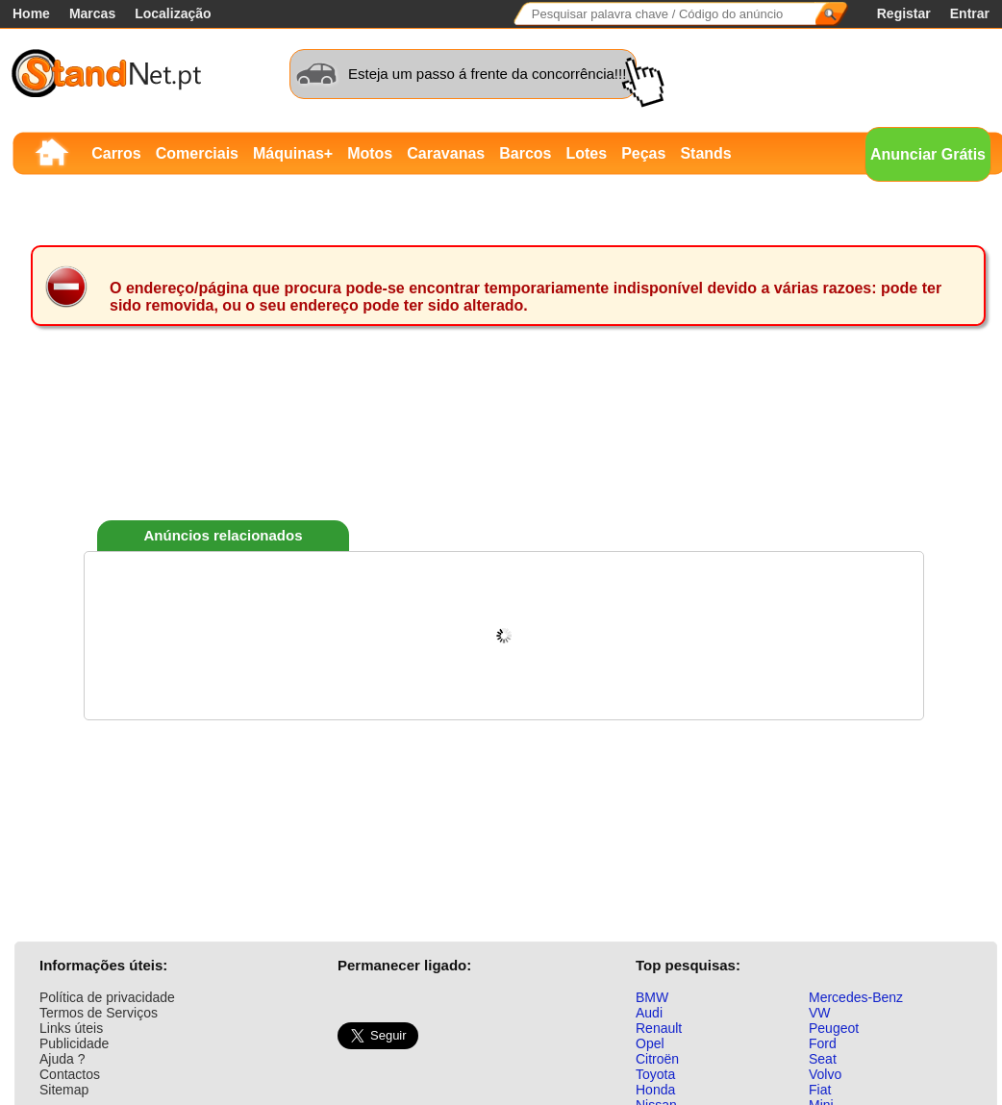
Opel (650, 1043)
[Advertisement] (504, 451)
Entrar (969, 13)
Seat (823, 1059)
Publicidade (74, 1043)
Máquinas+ (293, 153)
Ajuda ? (62, 1059)
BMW (652, 997)
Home (31, 13)
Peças (643, 153)
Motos (369, 153)
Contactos (69, 1074)
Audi (649, 1012)
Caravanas (446, 153)
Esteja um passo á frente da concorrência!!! (487, 73)
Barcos (525, 153)
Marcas (92, 13)
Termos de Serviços (98, 1012)
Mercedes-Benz (856, 997)
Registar (904, 13)
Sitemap (63, 1089)
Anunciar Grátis (928, 154)
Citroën (657, 1059)
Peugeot (834, 1028)
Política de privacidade (107, 997)
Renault (659, 1028)
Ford (823, 1043)
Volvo (825, 1074)
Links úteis (71, 1028)
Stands (705, 153)
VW (820, 1012)
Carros (116, 153)
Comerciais (197, 153)
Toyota (655, 1074)
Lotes (586, 153)
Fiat (820, 1089)
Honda (655, 1089)
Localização (173, 13)
